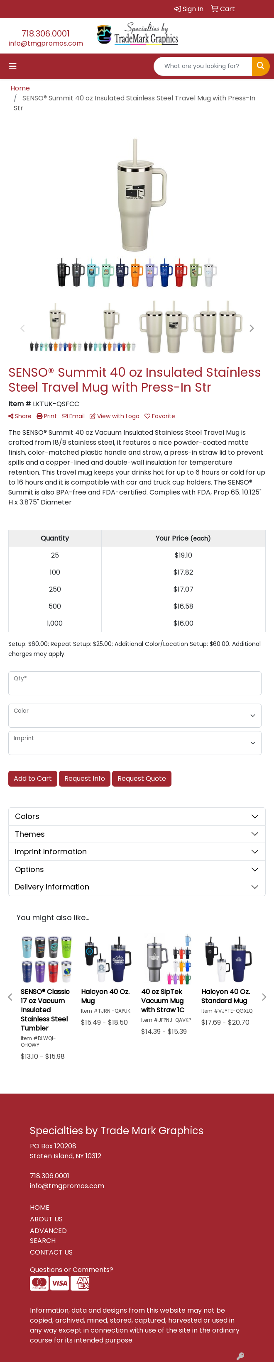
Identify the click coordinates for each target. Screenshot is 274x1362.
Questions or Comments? (71, 1269)
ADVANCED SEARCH (48, 1235)
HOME (39, 1207)
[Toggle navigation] (13, 66)
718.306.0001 (46, 33)
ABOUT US (46, 1219)
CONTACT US (51, 1252)
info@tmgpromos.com (46, 43)
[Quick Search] (203, 66)
